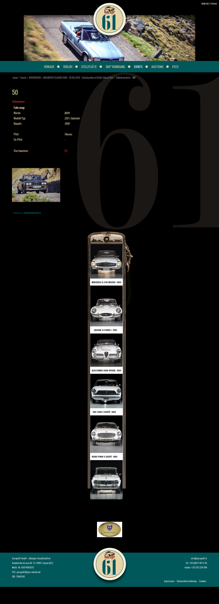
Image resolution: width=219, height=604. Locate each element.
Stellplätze (89, 66)
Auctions (157, 66)
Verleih (67, 66)
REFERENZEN (34, 77)
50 (133, 77)
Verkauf (49, 66)
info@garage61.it (199, 558)
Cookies (202, 581)
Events (138, 66)
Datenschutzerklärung (187, 581)
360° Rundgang (115, 66)
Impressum (169, 581)
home (14, 77)
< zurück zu (26, 212)
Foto (175, 66)
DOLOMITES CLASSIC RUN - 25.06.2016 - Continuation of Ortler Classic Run (78, 77)
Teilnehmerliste (123, 77)
